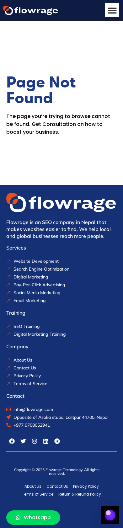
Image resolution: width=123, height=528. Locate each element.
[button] (112, 10)
